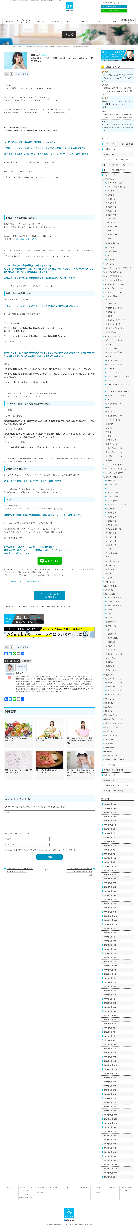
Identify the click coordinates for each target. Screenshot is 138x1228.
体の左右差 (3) (111, 194)
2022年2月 (108, 1010)
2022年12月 (108, 968)
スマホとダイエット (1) (113, 291)
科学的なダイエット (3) (113, 722)
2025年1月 (108, 865)
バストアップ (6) (112, 495)
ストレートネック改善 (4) (115, 189)
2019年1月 (108, 1163)
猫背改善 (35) (111, 214)
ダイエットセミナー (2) (113, 295)
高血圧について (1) (111, 758)
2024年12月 (108, 869)
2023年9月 (108, 931)
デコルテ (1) (110, 491)
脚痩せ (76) (110, 572)
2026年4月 (108, 811)
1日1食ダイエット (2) (114, 343)
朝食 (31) (109, 414)
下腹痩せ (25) (111, 524)
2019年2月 (108, 1159)
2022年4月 (108, 1002)
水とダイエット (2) (113, 423)
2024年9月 (108, 881)
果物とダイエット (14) (114, 419)
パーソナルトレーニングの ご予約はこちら (50, 598)
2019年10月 (108, 1126)
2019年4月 (108, 1151)
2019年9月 (108, 1130)
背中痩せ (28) (111, 568)
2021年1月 (108, 1064)
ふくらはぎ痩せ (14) (113, 503)
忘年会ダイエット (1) (113, 693)
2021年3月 (108, 1055)
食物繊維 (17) (111, 463)
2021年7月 (108, 1039)
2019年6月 (108, 1142)
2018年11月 (108, 1171)
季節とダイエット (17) (112, 682)
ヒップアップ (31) (112, 499)
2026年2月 (108, 819)
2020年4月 (108, 1101)
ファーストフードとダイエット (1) (117, 388)
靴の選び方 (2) (109, 754)
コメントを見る (22, 77)
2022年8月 (108, 985)
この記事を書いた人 (13, 664)
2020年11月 (108, 1072)
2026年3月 (108, 815)
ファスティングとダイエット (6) (118, 394)
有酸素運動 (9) (109, 706)
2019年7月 (108, 1138)
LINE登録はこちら (115, 11)
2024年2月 (108, 910)
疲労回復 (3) (110, 649)
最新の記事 (27, 664)
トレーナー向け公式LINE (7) (114, 173)
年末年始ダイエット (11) (115, 689)
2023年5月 (108, 948)
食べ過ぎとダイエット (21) (116, 459)
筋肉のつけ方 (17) (111, 730)
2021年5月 (108, 1047)
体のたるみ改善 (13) (113, 532)
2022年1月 (108, 1014)
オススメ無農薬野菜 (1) (113, 279)
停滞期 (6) (109, 319)
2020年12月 (108, 1068)
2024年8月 (108, 886)
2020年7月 (108, 1089)
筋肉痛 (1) (108, 734)
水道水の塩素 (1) (112, 641)
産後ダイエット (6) (113, 327)
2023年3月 (108, 956)
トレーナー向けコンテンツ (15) (115, 168)
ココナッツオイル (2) (113, 375)
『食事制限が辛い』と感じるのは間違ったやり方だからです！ (20, 872)
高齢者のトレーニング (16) (114, 762)
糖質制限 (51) (111, 443)
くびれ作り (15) (111, 487)
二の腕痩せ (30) (111, 528)
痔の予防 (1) (110, 653)
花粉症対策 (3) (111, 669)
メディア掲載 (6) (110, 768)
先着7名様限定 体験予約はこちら (114, 7)
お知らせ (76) (109, 157)
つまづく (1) (110, 612)
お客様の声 (83, 23)
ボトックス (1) (109, 581)
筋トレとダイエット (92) (115, 331)
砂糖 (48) (109, 431)
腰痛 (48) (110, 233)
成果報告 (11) (109, 783)
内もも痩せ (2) (111, 540)
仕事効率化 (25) (110, 593)
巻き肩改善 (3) (111, 210)
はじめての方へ (54, 23)
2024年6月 (108, 894)
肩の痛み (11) (112, 229)
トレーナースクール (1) (113, 468)
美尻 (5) (109, 560)
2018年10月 (108, 1175)
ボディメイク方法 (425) (113, 480)
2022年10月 (108, 977)
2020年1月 (108, 1113)
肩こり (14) (110, 250)
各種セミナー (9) (110, 778)
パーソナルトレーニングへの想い (24, 23)
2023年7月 (108, 939)
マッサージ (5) (111, 302)
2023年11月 (108, 923)
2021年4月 (108, 1051)
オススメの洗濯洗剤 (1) (113, 275)
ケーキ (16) (110, 371)
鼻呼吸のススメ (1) (113, 262)
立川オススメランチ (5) (113, 726)
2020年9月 (108, 1080)
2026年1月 (108, 823)
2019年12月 (108, 1118)
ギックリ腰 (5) (112, 221)
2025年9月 (108, 832)
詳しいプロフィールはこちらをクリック (74, 692)
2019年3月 (108, 1155)
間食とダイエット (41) (114, 455)
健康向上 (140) (109, 597)
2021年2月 (108, 1060)
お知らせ (97, 1195)
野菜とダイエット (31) (114, 451)
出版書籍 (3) (108, 677)
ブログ (98, 23)
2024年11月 (108, 873)
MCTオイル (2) (111, 347)
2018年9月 (108, 1180)
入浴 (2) (109, 633)
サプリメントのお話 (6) (113, 283)
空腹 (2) (109, 435)
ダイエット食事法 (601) (113, 339)
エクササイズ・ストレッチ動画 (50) (117, 271)
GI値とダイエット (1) (112, 267)
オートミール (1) (112, 351)
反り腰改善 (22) (111, 197)
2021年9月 (108, 1031)
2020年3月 (108, 1105)
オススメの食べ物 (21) (114, 355)
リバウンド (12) (111, 307)
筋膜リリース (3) (110, 738)
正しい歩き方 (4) (110, 718)
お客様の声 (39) (109, 152)
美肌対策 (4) (108, 742)
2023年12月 (108, 919)
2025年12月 (108, 828)
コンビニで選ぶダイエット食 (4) (118, 379)
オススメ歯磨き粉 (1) (113, 600)
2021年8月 (108, 1035)
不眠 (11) (109, 620)
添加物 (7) (109, 427)
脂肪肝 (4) (109, 665)
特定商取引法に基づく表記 (26, 1200)
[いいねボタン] (6, 76)
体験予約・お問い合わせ (128, 23)
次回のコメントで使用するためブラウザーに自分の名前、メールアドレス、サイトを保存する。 (41, 853)
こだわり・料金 (39, 23)
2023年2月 (108, 960)
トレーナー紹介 (26, 1197)
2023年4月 (108, 952)
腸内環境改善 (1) (112, 254)
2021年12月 (108, 1018)
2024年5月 (108, 898)
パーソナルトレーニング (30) (115, 472)
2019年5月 (108, 1147)
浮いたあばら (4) (112, 556)
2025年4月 (108, 852)
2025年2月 (108, 861)
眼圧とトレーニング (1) (114, 657)
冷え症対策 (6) (111, 637)
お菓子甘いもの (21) (113, 363)
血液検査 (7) (108, 746)
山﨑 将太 (19, 676)
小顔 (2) (109, 552)
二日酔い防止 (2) (110, 589)
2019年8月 (108, 1134)
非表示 (23, 669)
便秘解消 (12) (111, 629)
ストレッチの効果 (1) (113, 608)
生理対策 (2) (110, 645)
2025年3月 (108, 857)
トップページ (10, 23)
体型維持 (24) (111, 536)
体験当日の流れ (40, 1195)
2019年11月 (108, 1122)
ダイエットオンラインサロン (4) (116, 162)
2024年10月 (108, 877)
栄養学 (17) (108, 714)
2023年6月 (108, 944)
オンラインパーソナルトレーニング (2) (118, 147)
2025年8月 (108, 836)
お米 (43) (109, 359)
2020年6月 (108, 1093)
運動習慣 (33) (109, 750)
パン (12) (109, 383)
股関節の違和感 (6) (113, 246)
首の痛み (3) (111, 241)
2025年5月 (108, 848)
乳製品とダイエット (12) (115, 398)
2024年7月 (108, 890)
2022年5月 (108, 997)
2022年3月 (108, 1006)
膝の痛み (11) (112, 237)
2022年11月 (108, 973)
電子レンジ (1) (111, 673)
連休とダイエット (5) (113, 697)
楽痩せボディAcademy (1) (113, 793)
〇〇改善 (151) (109, 182)
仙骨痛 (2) (111, 225)
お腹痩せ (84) (111, 483)
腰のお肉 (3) (110, 576)
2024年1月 (108, 915)
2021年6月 (108, 1043)
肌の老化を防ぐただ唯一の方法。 (25, 242)
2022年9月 (108, 981)
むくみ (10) (110, 511)
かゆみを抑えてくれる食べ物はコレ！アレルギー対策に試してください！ (79, 874)
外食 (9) (109, 402)
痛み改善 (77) (111, 218)
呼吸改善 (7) (110, 202)
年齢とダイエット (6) (112, 702)
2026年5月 (108, 807)
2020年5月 (108, 1097)
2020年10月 (108, 1076)
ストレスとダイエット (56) (114, 287)
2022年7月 (108, 989)
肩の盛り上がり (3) (113, 564)
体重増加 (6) (110, 315)
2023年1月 (108, 964)
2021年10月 (108, 1026)
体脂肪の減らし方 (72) (114, 311)
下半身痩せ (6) (111, 519)
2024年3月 (108, 906)
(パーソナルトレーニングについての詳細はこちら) (23, 584)
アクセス (113, 23)
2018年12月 (108, 1167)
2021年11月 (108, 1022)
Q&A (69, 23)
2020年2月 (108, 1109)
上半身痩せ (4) (111, 515)
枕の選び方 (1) (109, 710)
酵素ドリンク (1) (112, 447)
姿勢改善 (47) (111, 548)
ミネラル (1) (110, 616)
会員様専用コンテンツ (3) (113, 773)
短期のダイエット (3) (113, 661)
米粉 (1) (109, 439)
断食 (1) (109, 411)
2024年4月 (108, 902)
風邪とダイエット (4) (113, 335)
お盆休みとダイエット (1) (115, 685)
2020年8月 (108, 1084)
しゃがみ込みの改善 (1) (114, 185)
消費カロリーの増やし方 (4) (116, 323)
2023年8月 (108, 935)
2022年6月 (108, 993)
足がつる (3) (110, 258)
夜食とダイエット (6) (113, 406)
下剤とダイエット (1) (112, 585)
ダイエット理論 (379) (112, 299)
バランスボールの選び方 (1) (114, 476)
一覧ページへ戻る (49, 873)
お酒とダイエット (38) (114, 367)
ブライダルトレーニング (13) (116, 507)
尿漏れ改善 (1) (111, 206)
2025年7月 (108, 840)
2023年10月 (108, 927)
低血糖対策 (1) (111, 625)
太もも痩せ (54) (111, 544)
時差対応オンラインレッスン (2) (116, 788)
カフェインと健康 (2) (113, 604)
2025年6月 (108, 844)
